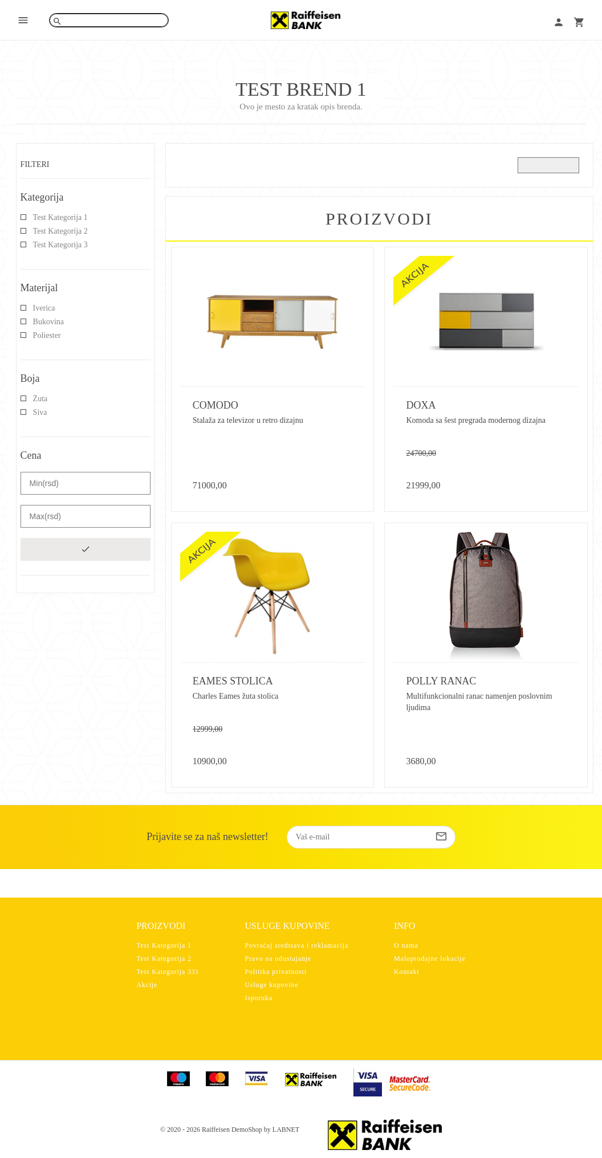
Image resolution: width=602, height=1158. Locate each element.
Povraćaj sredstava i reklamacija (296, 945)
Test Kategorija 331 (167, 972)
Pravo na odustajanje (278, 959)
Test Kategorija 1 (60, 217)
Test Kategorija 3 (60, 244)
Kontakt (407, 972)
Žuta (40, 398)
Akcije (146, 985)
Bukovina (48, 321)
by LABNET (281, 1129)
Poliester (47, 335)
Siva (40, 412)
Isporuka (258, 998)
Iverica (44, 308)
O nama (406, 945)
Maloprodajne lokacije (430, 959)
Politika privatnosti (275, 972)
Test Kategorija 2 (60, 231)
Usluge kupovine (271, 985)
